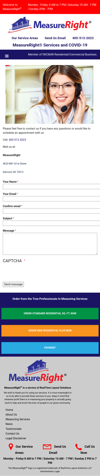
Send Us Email (55, 38)
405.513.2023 (17, 139)
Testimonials (13, 429)
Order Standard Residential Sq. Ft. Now (50, 313)
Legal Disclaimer (16, 438)
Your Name (10, 181)
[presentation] (29, 272)
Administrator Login (50, 471)
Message (8, 230)
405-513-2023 (83, 38)
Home (9, 409)
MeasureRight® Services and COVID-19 (50, 45)
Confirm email (11, 206)
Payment (50, 347)
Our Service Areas (25, 38)
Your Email (9, 194)
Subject (7, 218)
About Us (11, 414)
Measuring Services (18, 419)
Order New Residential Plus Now (50, 330)
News (9, 424)
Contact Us (12, 433)
